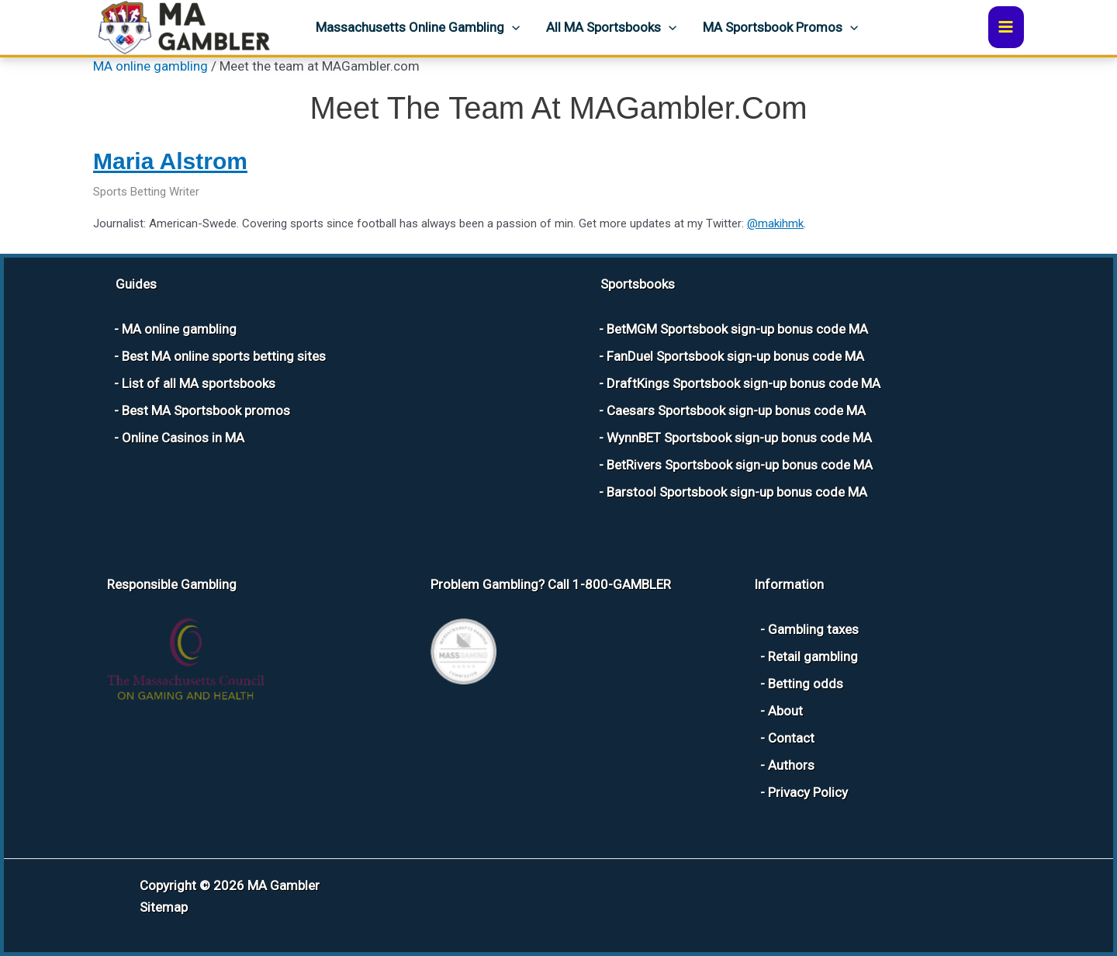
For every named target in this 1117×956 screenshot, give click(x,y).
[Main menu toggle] (1006, 27)
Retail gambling (813, 656)
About (785, 711)
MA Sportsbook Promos (780, 27)
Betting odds (805, 683)
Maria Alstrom (170, 161)
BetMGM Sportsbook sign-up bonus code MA (737, 329)
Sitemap (164, 907)
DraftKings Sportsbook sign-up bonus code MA (743, 383)
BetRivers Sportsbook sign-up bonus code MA (740, 465)
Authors (791, 765)
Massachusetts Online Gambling (418, 27)
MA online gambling (150, 66)
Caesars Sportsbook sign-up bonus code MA (736, 410)
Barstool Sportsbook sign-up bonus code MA (737, 492)
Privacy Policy (808, 792)
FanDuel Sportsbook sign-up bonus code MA (735, 356)
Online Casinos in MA (183, 437)
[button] (512, 27)
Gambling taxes (813, 629)
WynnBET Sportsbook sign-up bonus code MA (739, 437)
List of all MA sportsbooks (198, 383)
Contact (791, 738)
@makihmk (775, 223)
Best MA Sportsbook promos (206, 410)
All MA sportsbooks (611, 27)
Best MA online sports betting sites (224, 356)
